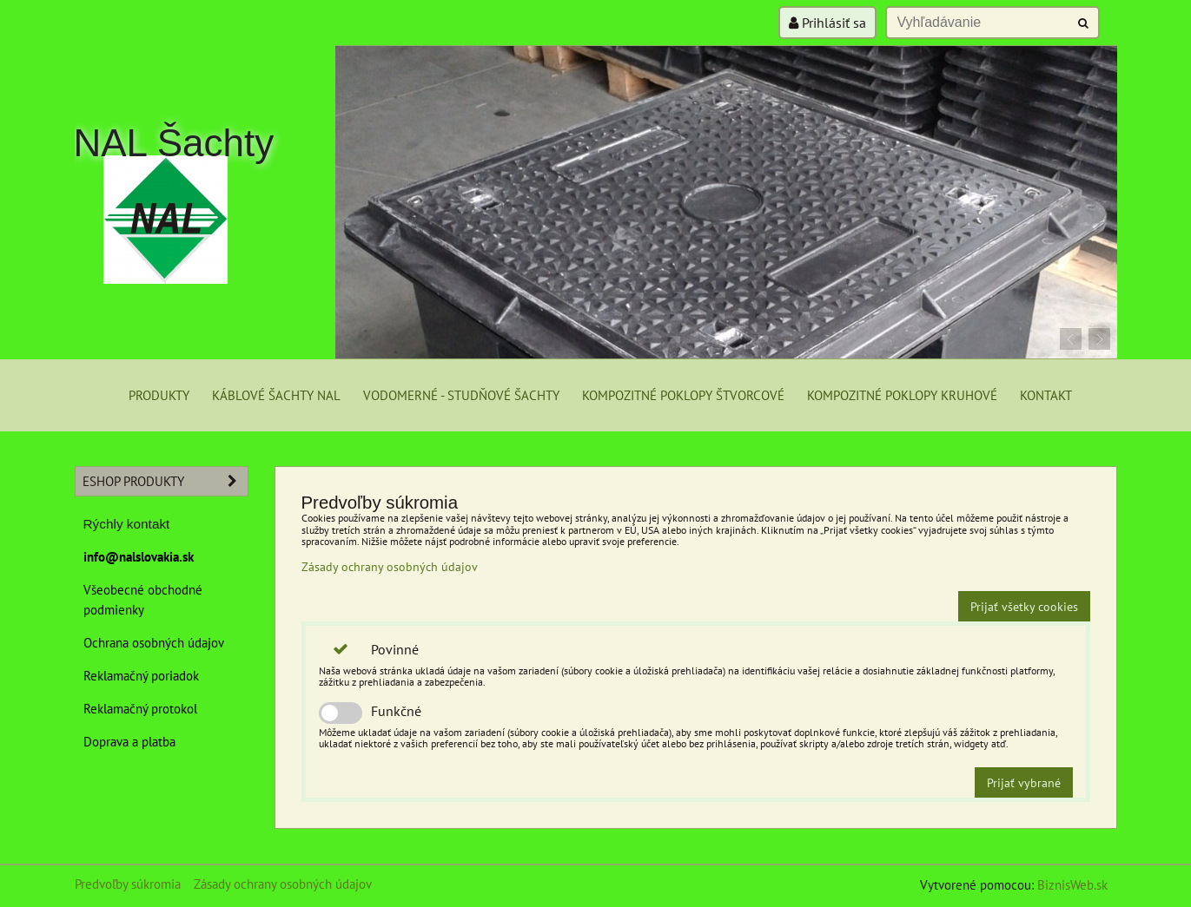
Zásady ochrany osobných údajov (389, 566)
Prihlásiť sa (827, 22)
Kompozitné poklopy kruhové (902, 395)
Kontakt (1046, 395)
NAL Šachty (174, 143)
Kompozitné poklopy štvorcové (683, 395)
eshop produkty (165, 481)
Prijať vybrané (1024, 782)
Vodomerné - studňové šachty (461, 395)
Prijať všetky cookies (1024, 606)
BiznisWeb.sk (1072, 884)
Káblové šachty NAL (276, 395)
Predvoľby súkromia (128, 883)
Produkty (159, 395)
